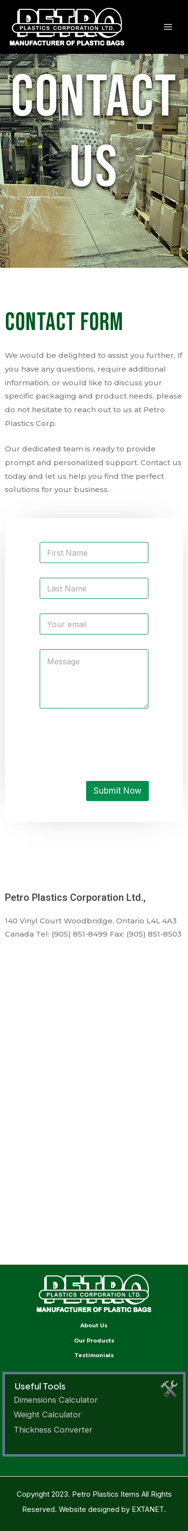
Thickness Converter (53, 1430)
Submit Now (117, 791)
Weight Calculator (47, 1414)
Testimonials (94, 1355)
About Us (94, 1325)
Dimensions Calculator (56, 1400)
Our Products (94, 1340)
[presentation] (113, 757)
